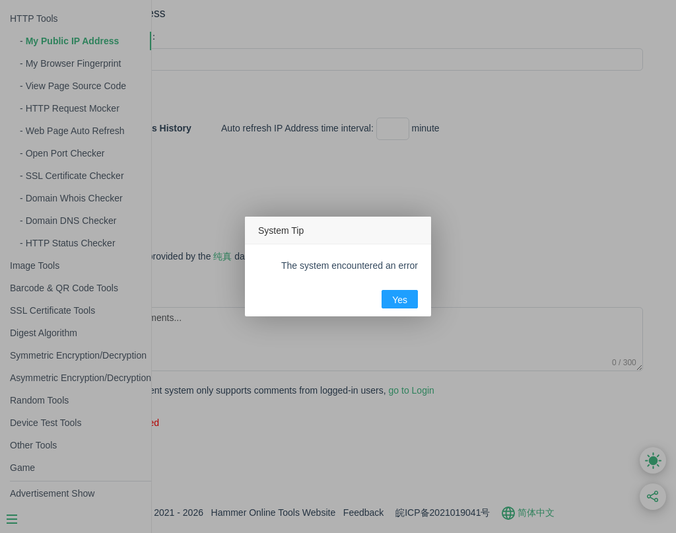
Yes (399, 300)
